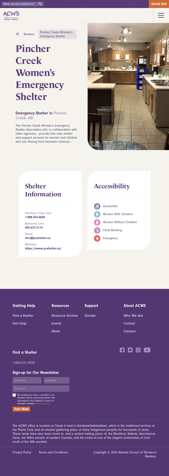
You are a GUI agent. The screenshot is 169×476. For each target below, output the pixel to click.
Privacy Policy (22, 452)
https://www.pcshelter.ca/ (43, 248)
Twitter (130, 350)
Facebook (122, 350)
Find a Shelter (23, 316)
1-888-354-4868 (35, 217)
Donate (90, 316)
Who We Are (133, 316)
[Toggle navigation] (161, 15)
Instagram (138, 350)
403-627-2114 (34, 227)
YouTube (147, 350)
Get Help (19, 323)
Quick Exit (159, 4)
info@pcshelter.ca (37, 238)
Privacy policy (43, 403)
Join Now (21, 409)
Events (56, 323)
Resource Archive (65, 316)
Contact (129, 323)
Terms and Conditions (53, 452)
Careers (130, 331)
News (56, 331)
